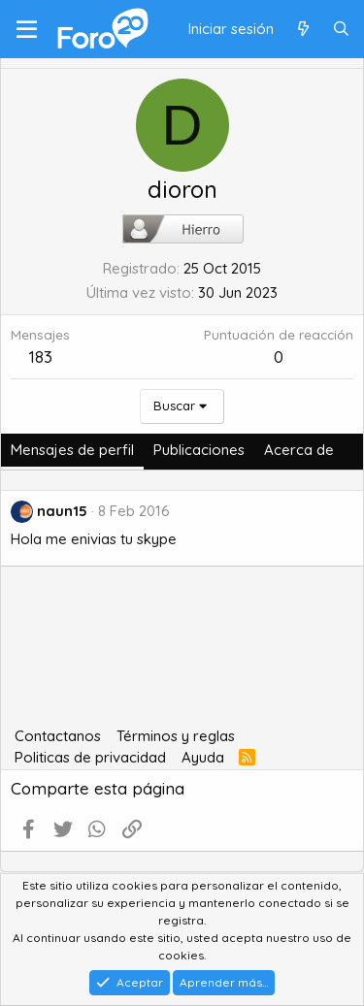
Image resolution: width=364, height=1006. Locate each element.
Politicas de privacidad (90, 757)
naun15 (62, 511)
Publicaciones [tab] (199, 449)
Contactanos (58, 736)
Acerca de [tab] (299, 449)
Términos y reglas (175, 736)
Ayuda (203, 757)
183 (40, 356)
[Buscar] (341, 29)
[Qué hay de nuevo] (302, 29)
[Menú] (27, 29)
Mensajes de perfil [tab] (72, 449)
